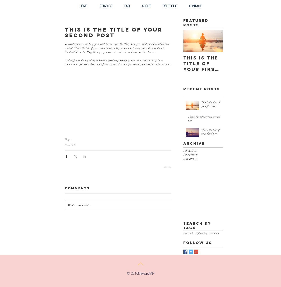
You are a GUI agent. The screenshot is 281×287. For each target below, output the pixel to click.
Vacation (214, 233)
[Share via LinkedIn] (84, 156)
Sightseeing (201, 233)
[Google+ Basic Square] (196, 252)
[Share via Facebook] (66, 156)
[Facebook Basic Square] (185, 252)
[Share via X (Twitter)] (75, 156)
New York (70, 145)
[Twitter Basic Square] (191, 252)
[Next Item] (217, 41)
